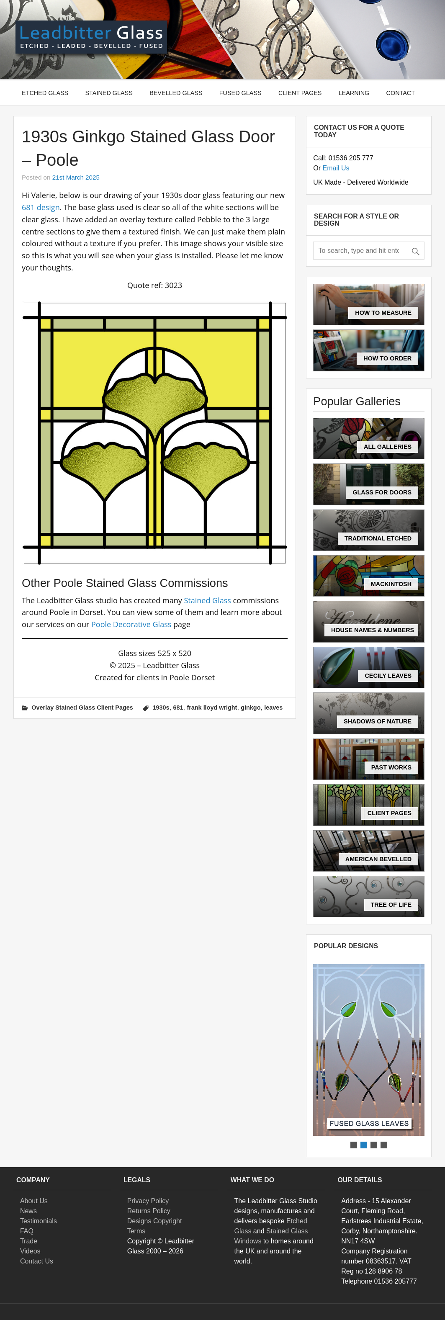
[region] (368, 1057)
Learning (354, 93)
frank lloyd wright (212, 707)
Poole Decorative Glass (131, 624)
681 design (41, 207)
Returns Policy (148, 1211)
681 (178, 707)
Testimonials (38, 1221)
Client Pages (300, 93)
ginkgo (250, 707)
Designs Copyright (154, 1221)
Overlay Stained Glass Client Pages (82, 707)
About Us (34, 1200)
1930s (161, 707)
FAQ (26, 1231)
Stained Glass (109, 93)
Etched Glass (45, 93)
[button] (368, 1050)
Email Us (336, 168)
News (28, 1211)
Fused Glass (240, 93)
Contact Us (36, 1261)
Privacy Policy (148, 1200)
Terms (136, 1231)
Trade (28, 1241)
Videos (30, 1251)
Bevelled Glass (175, 93)
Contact (400, 93)
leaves (273, 707)
